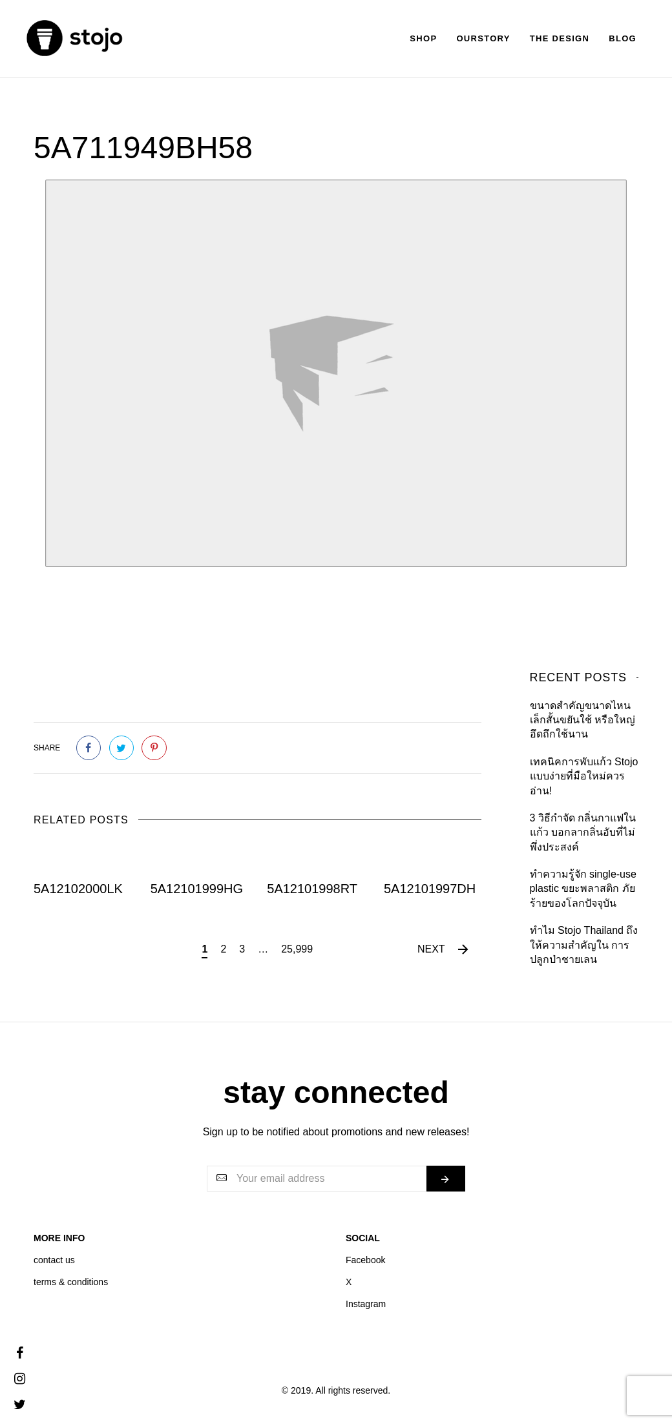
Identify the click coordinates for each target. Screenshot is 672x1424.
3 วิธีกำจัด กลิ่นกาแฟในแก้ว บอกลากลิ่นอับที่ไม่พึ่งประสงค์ (583, 832)
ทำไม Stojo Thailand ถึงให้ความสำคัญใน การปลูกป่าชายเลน (584, 945)
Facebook (365, 1260)
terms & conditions (71, 1282)
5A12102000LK (78, 889)
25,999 (297, 949)
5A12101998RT (312, 889)
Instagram (366, 1304)
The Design (559, 38)
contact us (54, 1260)
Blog (622, 38)
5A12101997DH (430, 889)
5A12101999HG (197, 889)
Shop (423, 38)
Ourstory (483, 38)
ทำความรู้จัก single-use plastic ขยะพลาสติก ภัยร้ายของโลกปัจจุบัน (583, 889)
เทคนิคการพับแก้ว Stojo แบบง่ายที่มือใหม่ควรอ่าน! (584, 776)
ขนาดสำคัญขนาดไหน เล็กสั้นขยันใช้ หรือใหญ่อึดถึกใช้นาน (582, 720)
